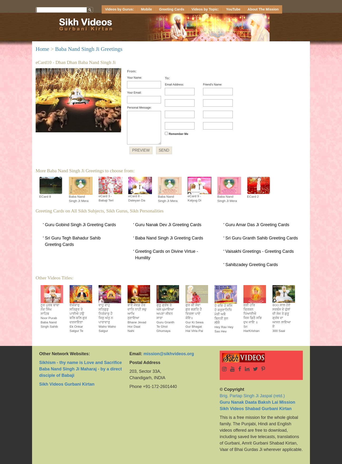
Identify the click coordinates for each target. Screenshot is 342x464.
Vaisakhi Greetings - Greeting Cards (259, 251)
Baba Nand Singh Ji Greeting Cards (169, 238)
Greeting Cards (171, 9)
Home (42, 49)
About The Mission (263, 9)
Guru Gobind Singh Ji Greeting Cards (80, 224)
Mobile (146, 9)
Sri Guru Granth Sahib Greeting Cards (261, 238)
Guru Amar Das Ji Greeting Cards (257, 224)
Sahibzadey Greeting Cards (251, 264)
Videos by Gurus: (119, 9)
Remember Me (176, 134)
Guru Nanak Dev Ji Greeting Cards (168, 224)
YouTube (233, 9)
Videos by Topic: (205, 9)
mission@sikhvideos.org (168, 353)
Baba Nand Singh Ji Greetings (88, 49)
